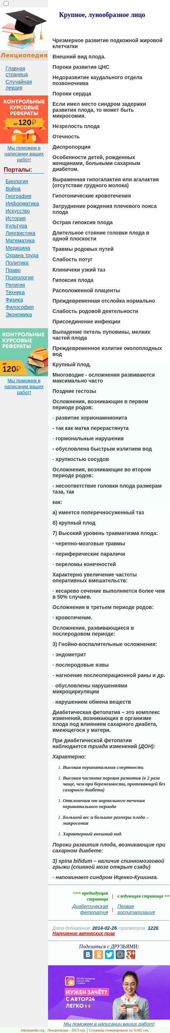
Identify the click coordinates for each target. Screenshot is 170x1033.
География (18, 196)
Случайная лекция (19, 85)
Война (13, 189)
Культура (16, 226)
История (16, 218)
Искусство (18, 211)
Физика (14, 300)
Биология (17, 181)
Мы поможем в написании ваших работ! (24, 153)
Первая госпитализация (136, 909)
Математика (20, 240)
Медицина (18, 248)
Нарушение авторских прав (83, 933)
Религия (15, 285)
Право (13, 270)
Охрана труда (22, 255)
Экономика (19, 314)
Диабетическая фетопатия (90, 909)
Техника (15, 292)
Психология (20, 277)
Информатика (22, 203)
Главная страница (17, 71)
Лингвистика (20, 233)
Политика (17, 263)
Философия (20, 307)
